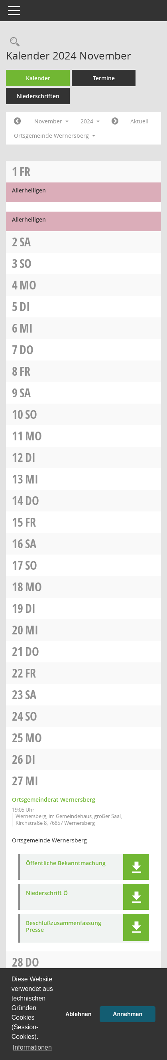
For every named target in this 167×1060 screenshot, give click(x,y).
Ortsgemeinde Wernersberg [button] (54, 135)
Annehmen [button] (127, 1014)
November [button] (51, 121)
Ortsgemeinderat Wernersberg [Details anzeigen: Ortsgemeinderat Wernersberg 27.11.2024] (53, 799)
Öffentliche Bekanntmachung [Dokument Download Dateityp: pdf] (66, 863)
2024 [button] (90, 121)
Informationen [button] (32, 1047)
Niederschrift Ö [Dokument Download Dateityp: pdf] (47, 893)
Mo (28, 285)
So (25, 263)
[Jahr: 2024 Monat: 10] (17, 121)
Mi (26, 328)
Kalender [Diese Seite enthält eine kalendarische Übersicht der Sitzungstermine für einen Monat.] (38, 78)
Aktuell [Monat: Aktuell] (139, 121)
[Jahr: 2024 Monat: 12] (115, 121)
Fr (25, 171)
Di (25, 306)
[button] (136, 867)
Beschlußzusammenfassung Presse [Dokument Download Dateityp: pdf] (63, 926)
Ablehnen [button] (78, 1014)
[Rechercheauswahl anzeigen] (13, 42)
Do (26, 349)
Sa (25, 242)
